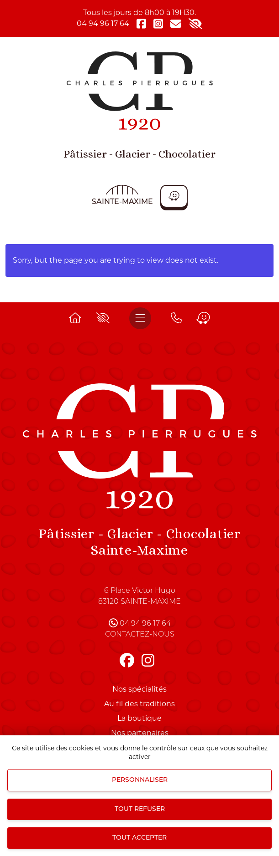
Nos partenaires (139, 733)
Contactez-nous (139, 634)
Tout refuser (140, 809)
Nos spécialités (139, 689)
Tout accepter (139, 838)
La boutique (139, 718)
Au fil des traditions (139, 703)
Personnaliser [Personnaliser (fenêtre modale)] (140, 780)
